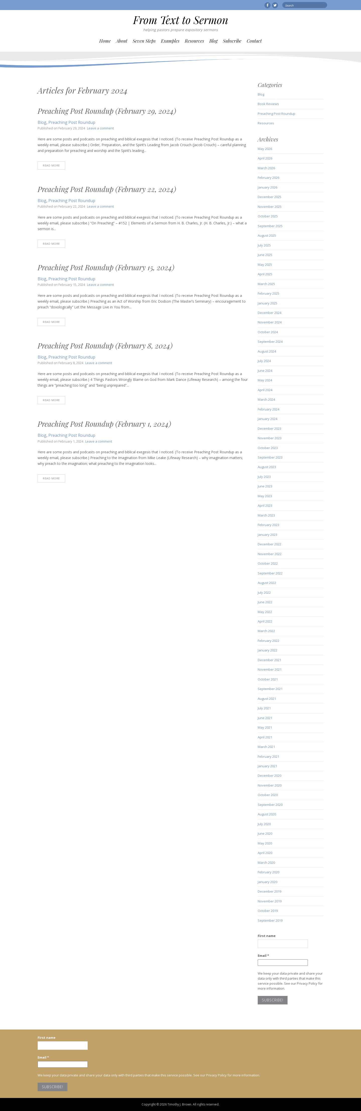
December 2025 (269, 197)
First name (267, 935)
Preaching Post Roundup (71, 122)
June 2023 (265, 486)
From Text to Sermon (180, 20)
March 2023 (266, 515)
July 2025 (264, 245)
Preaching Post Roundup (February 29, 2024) (107, 111)
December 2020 (269, 775)
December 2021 (269, 660)
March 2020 (266, 862)
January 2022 (267, 650)
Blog (213, 41)
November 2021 (270, 669)
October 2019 (268, 910)
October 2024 (268, 332)
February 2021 (268, 756)
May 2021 (265, 727)
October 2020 (268, 795)
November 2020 (270, 785)
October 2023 (268, 448)
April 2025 (265, 274)
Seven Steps (144, 41)
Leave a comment (100, 128)
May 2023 (265, 496)
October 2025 (268, 216)
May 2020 (265, 843)
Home (105, 41)
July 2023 (264, 476)
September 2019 (270, 920)
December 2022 (269, 544)
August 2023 (267, 467)
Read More (51, 165)
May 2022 (265, 612)
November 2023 (270, 438)
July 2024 (264, 361)
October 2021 (268, 679)
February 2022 (268, 640)
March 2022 (266, 631)
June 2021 (265, 718)
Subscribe (232, 41)
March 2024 (266, 399)
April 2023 (265, 505)
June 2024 (265, 370)
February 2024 (268, 409)
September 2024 (270, 341)
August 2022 (267, 582)
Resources (194, 41)
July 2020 (264, 824)
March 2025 (266, 284)
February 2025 (268, 293)
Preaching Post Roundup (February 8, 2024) (105, 345)
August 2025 (267, 235)
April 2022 (265, 621)
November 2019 (270, 901)
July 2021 (264, 708)
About (121, 41)
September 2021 (270, 689)
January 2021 (267, 766)
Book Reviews (268, 104)
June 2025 (265, 254)
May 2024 (265, 380)
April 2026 (265, 158)
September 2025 (270, 226)
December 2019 (269, 891)
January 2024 (267, 418)
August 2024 (267, 351)
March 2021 (266, 746)
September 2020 (270, 804)
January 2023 (267, 534)
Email (263, 955)
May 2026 (265, 148)
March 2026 (266, 168)
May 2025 (265, 264)
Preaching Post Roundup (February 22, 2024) (107, 189)
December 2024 (269, 312)
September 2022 (270, 573)
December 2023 (269, 428)
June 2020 (265, 833)
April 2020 (265, 852)
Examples (170, 41)
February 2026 (268, 177)
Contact (254, 41)
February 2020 (268, 872)
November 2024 (270, 322)
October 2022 (268, 563)
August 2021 (267, 698)
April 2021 (265, 737)
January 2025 (267, 303)
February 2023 (268, 525)
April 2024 (265, 390)
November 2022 (270, 554)
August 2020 (267, 814)
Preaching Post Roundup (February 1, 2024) (104, 424)
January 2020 (267, 882)
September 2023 (270, 457)
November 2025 (270, 206)
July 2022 (264, 592)
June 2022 (265, 602)
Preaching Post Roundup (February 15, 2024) (106, 267)
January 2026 (267, 187)
